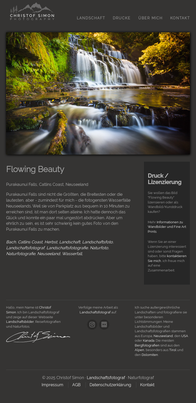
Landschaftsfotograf (25, 247)
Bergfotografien (147, 345)
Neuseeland (48, 253)
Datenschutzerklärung (110, 384)
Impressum (52, 384)
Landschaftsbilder (20, 322)
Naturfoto (99, 247)
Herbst (50, 242)
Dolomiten (150, 355)
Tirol (172, 350)
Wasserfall (72, 253)
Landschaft (91, 18)
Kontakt (180, 18)
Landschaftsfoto (97, 242)
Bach (11, 242)
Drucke (122, 18)
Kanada (148, 340)
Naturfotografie (20, 253)
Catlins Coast (30, 242)
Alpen (139, 350)
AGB (76, 384)
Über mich (150, 18)
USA (184, 336)
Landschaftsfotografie (67, 247)
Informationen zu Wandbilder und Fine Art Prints (167, 226)
